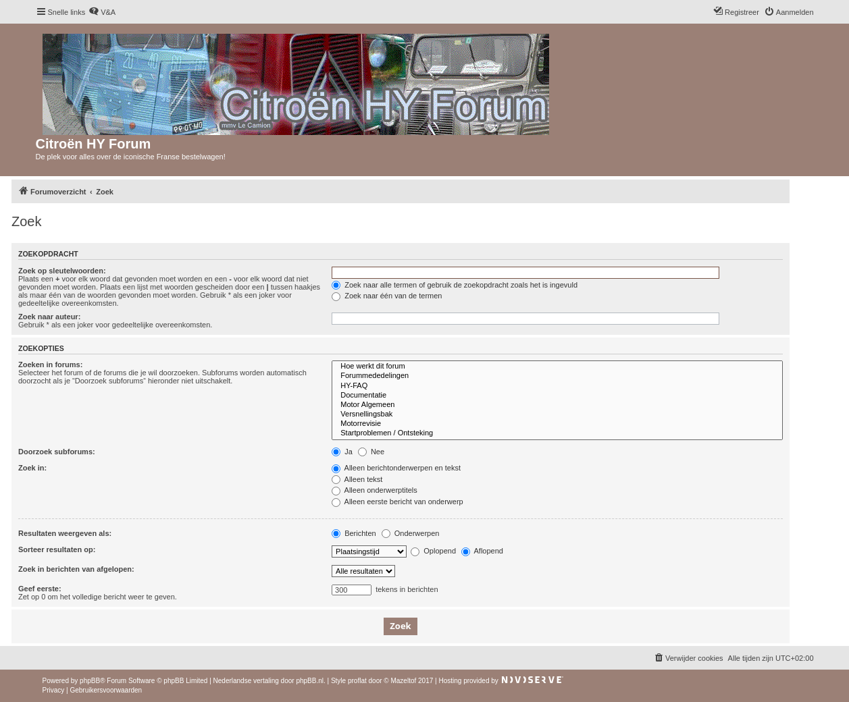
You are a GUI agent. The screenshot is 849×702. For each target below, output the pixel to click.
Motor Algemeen (557, 405)
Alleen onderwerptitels (374, 490)
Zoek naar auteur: (49, 317)
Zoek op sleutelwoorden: (62, 271)
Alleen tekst (357, 479)
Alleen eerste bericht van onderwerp (397, 501)
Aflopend (482, 551)
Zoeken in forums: (50, 364)
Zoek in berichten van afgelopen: (76, 569)
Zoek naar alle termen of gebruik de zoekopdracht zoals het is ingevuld (454, 285)
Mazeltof (403, 680)
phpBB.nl (310, 680)
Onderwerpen (411, 533)
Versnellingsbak (557, 414)
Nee (371, 452)
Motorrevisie (557, 424)
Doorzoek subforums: (56, 452)
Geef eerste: (39, 589)
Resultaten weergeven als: (64, 533)
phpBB (90, 680)
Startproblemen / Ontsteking (557, 433)
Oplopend (433, 551)
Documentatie (557, 395)
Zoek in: (32, 468)
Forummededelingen (557, 376)
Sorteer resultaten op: (56, 549)
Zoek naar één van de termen (387, 296)
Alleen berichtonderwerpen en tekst (396, 468)
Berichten (354, 533)
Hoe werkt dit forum (557, 366)
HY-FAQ (557, 386)
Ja (342, 452)
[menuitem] (101, 12)
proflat (357, 680)
